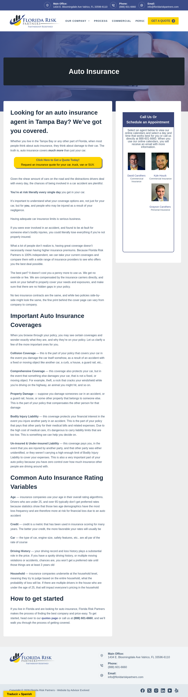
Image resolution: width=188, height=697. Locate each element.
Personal (143, 21)
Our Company (78, 21)
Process (100, 21)
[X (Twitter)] (149, 690)
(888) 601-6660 (127, 6)
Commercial (121, 21)
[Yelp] (176, 690)
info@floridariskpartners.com (163, 6)
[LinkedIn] (163, 690)
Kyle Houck (160, 175)
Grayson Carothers (160, 206)
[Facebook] (143, 690)
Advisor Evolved (80, 690)
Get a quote (163, 21)
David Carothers (136, 175)
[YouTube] (170, 690)
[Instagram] (156, 690)
